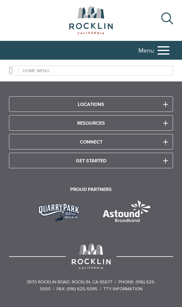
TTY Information (123, 288)
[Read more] (61, 211)
